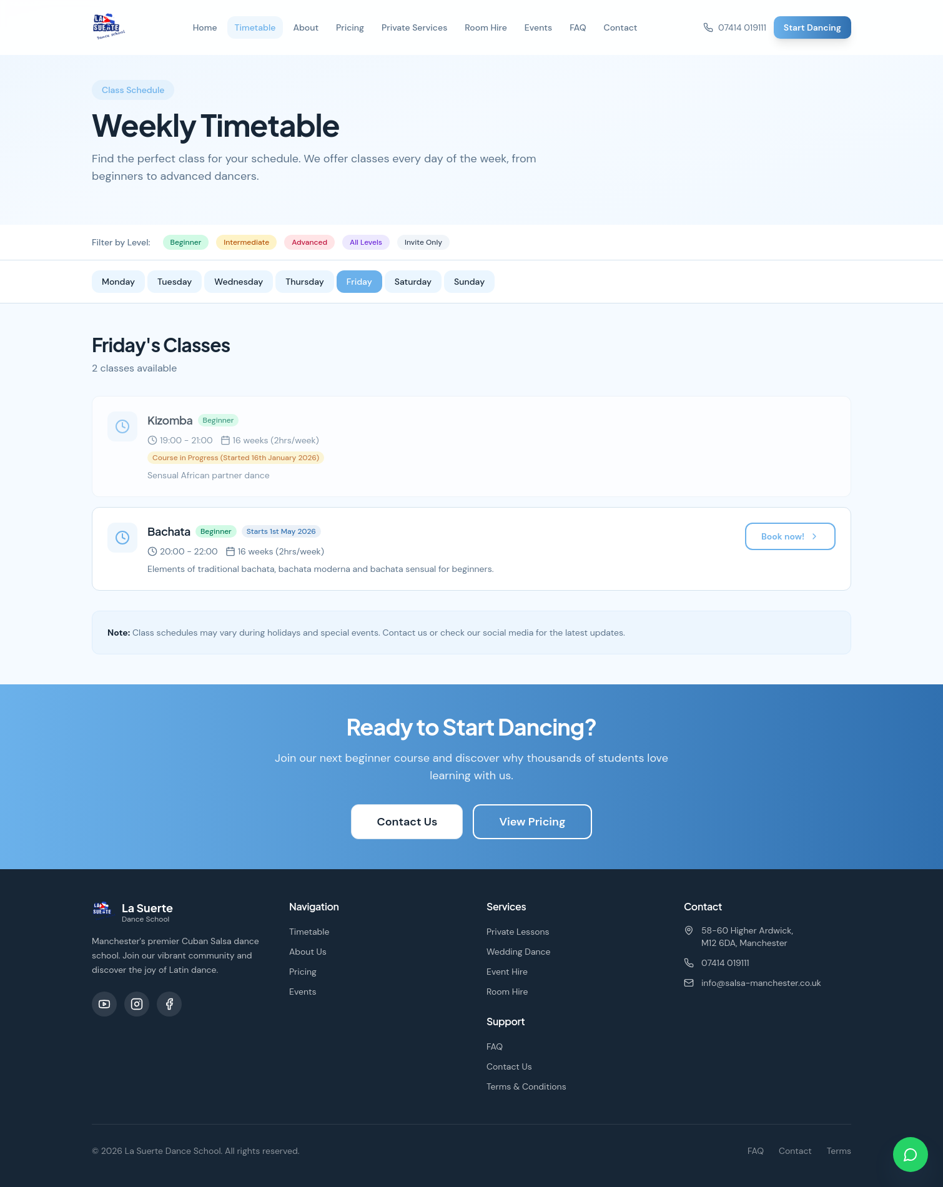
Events (538, 27)
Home (205, 27)
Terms (839, 1150)
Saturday (413, 281)
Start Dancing (812, 27)
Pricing (350, 27)
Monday (118, 281)
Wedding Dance (518, 951)
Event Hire (507, 971)
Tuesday (174, 281)
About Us (308, 951)
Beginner (186, 242)
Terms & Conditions (526, 1086)
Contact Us (407, 821)
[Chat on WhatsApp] (910, 1154)
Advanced (309, 242)
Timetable (255, 27)
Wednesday (238, 281)
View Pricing (532, 821)
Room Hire (486, 27)
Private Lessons (518, 931)
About (305, 27)
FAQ (578, 27)
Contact (621, 27)
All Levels (366, 242)
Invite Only (423, 242)
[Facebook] (169, 1004)
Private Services (414, 27)
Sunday (469, 281)
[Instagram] (136, 1004)
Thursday (304, 281)
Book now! (790, 536)
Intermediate (246, 242)
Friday (359, 281)
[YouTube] (104, 1004)
